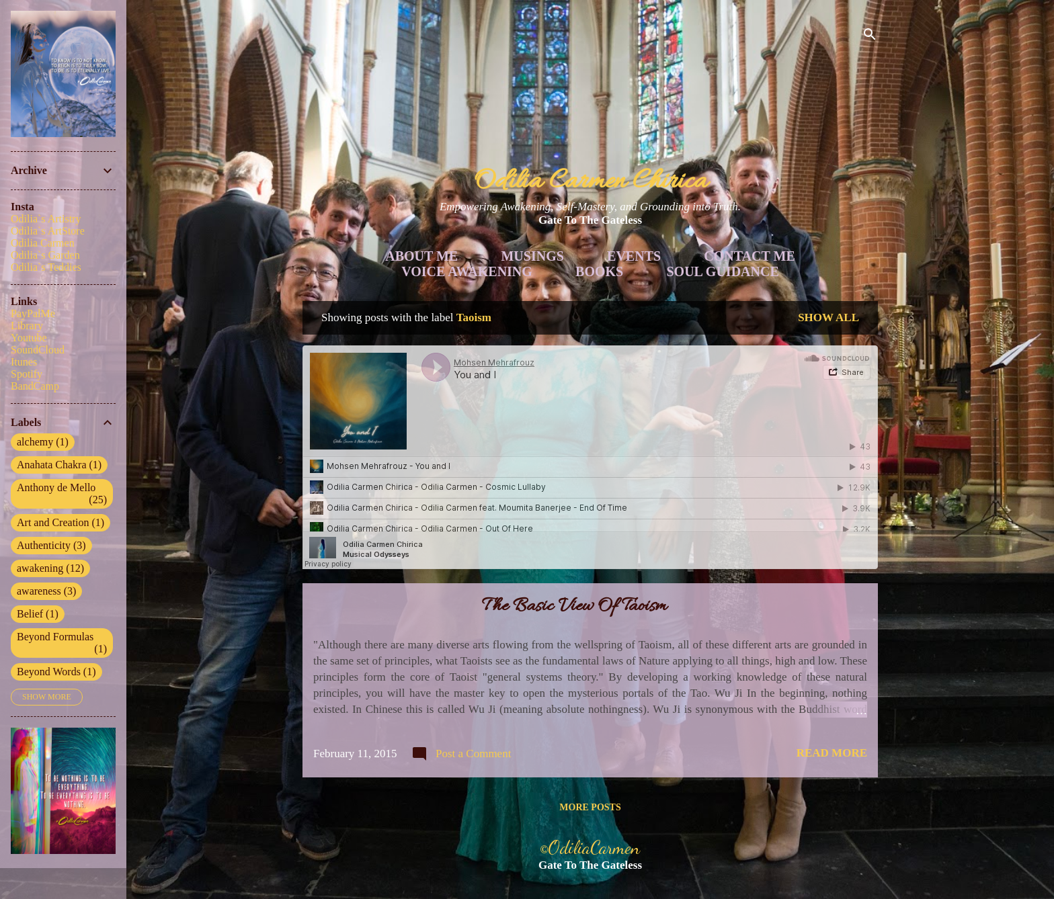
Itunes (24, 362)
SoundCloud (38, 349)
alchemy (43, 442)
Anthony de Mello (62, 494)
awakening (50, 568)
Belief (37, 614)
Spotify (26, 374)
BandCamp (35, 386)
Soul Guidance (723, 271)
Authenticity (51, 546)
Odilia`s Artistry (46, 218)
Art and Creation (60, 523)
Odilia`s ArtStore (48, 231)
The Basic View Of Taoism (574, 606)
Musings (532, 256)
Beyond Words (56, 672)
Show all (828, 317)
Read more (832, 752)
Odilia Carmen (43, 243)
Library (27, 325)
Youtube (29, 337)
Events (634, 256)
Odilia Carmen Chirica (590, 181)
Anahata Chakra (59, 465)
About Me (421, 256)
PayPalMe (33, 313)
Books (599, 271)
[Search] (870, 36)
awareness (46, 591)
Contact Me (749, 256)
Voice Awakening (466, 271)
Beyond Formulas (62, 643)
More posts (589, 807)
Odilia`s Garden (45, 255)
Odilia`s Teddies (46, 267)
